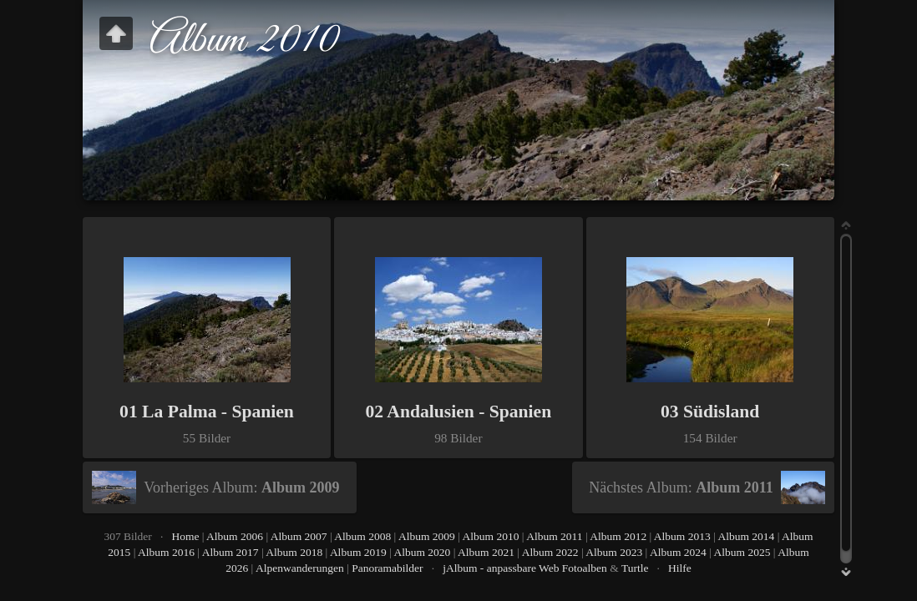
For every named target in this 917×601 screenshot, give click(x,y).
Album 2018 (294, 552)
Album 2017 (230, 552)
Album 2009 (426, 536)
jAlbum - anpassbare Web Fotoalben (525, 568)
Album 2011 (554, 536)
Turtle (635, 568)
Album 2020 (421, 552)
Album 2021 (486, 552)
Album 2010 (491, 536)
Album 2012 (618, 536)
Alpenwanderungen (300, 568)
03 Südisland (710, 412)
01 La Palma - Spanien (206, 412)
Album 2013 (682, 536)
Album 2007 (299, 536)
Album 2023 (613, 552)
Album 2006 (234, 536)
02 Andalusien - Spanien (459, 412)
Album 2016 (166, 552)
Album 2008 (362, 536)
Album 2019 (358, 552)
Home (185, 536)
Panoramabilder (387, 568)
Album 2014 (745, 536)
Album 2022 (550, 552)
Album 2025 (742, 552)
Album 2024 (678, 552)
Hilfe (680, 568)
